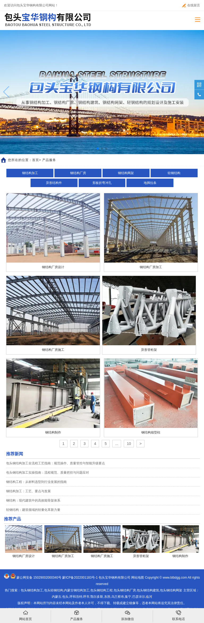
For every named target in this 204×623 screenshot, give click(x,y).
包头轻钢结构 (53, 590)
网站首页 (25, 615)
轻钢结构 (174, 173)
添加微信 (127, 615)
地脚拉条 (150, 183)
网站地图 (137, 577)
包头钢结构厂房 (125, 590)
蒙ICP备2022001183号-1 (79, 577)
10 (129, 443)
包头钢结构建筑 (148, 590)
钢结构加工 (30, 173)
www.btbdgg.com (175, 577)
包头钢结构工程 (101, 590)
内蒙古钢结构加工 (77, 590)
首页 (35, 160)
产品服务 (76, 615)
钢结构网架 (126, 173)
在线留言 (191, 5)
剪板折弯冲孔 (102, 183)
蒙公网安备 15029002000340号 (38, 577)
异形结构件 (54, 183)
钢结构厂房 (78, 173)
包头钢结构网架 (171, 590)
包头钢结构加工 (32, 590)
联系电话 (178, 615)
